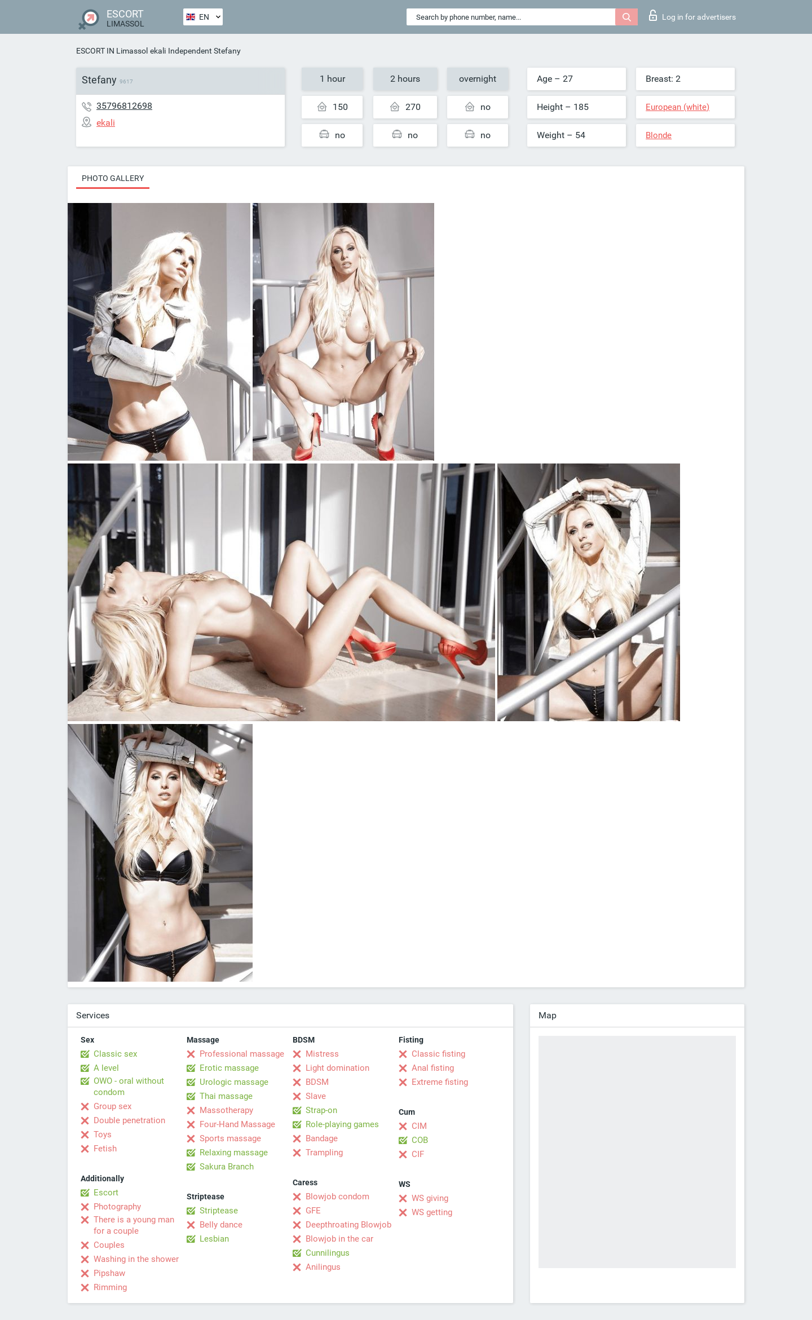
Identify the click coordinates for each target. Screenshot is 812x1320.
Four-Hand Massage (237, 1124)
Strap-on (321, 1110)
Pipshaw (109, 1273)
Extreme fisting (440, 1082)
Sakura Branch (227, 1167)
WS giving (430, 1198)
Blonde (659, 135)
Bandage (322, 1138)
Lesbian (214, 1239)
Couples (109, 1245)
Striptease (219, 1211)
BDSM (317, 1082)
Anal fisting (433, 1068)
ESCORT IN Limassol (112, 50)
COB (420, 1140)
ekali (158, 50)
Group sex (112, 1106)
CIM (419, 1126)
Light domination (337, 1068)
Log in (692, 15)
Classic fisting (438, 1054)
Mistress (322, 1054)
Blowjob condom (337, 1196)
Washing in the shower (136, 1259)
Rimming (110, 1287)
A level (106, 1068)
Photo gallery (113, 178)
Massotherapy (226, 1110)
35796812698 (124, 105)
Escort (106, 1192)
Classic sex (115, 1054)
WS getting (432, 1212)
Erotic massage (229, 1068)
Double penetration (129, 1120)
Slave (316, 1096)
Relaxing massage (234, 1152)
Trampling (324, 1152)
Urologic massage (234, 1082)
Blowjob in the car (339, 1239)
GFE (313, 1211)
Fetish (105, 1149)
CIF (418, 1154)
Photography (117, 1207)
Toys (103, 1134)
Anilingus (323, 1267)
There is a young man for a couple (134, 1225)
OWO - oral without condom (129, 1086)
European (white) (677, 107)
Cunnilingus (328, 1253)
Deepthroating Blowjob (348, 1225)
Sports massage (230, 1138)
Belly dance (221, 1225)
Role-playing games (342, 1124)
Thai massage (226, 1096)
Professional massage (242, 1054)
